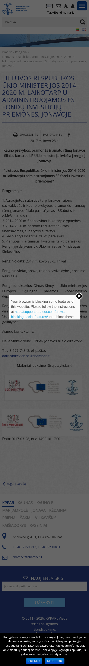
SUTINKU (34, 661)
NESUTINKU (54, 661)
